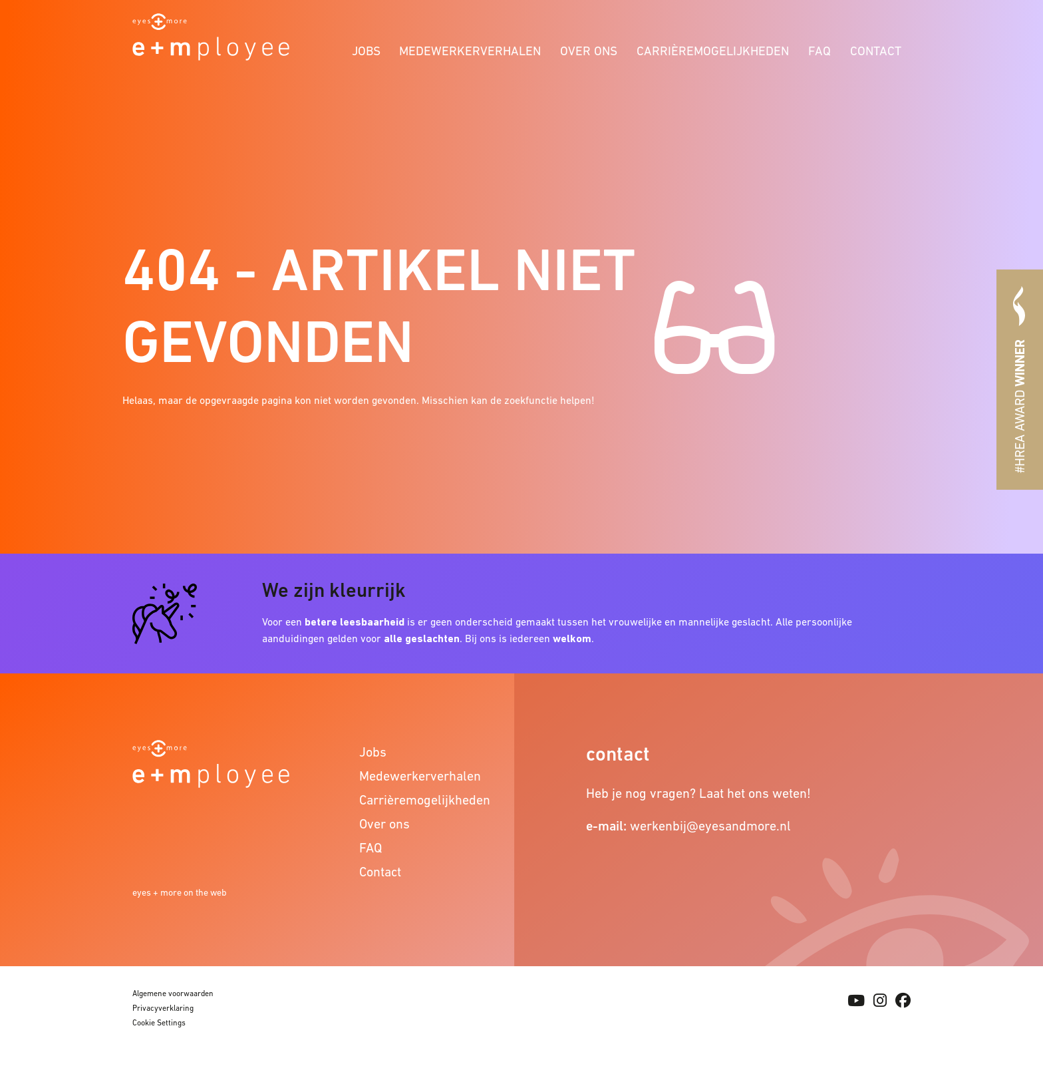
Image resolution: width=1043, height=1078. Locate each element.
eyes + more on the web (179, 892)
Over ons (588, 51)
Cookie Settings (159, 1023)
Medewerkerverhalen (470, 51)
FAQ (819, 51)
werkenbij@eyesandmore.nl (710, 825)
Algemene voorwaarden (173, 993)
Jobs (366, 51)
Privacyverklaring (163, 1008)
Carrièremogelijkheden (713, 51)
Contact (875, 51)
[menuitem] (366, 49)
